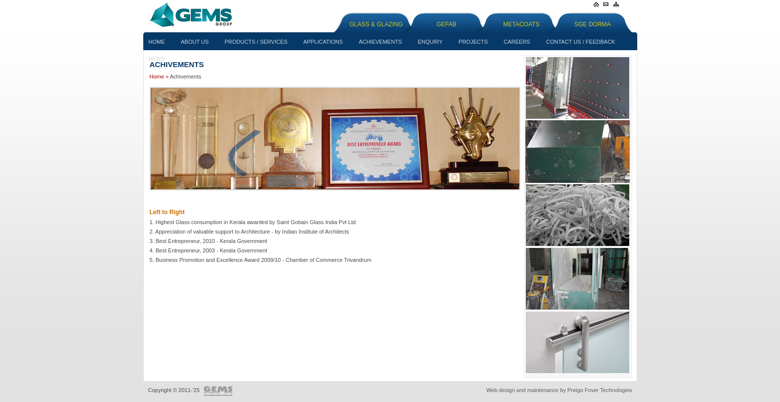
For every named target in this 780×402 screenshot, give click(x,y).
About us (195, 42)
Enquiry (430, 42)
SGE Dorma (593, 24)
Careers (517, 42)
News (157, 59)
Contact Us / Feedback (580, 42)
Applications (323, 42)
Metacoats (521, 24)
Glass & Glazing (376, 24)
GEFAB (447, 24)
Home (157, 42)
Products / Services (256, 42)
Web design (500, 390)
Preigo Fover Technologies (599, 390)
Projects (473, 42)
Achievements (380, 42)
